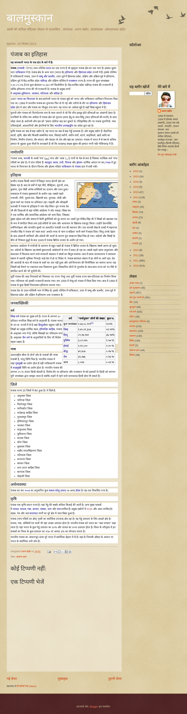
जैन (65, 356)
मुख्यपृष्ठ (63, 679)
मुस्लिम (66, 340)
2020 (136, 171)
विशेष (131, 340)
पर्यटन (132, 316)
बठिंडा (57, 93)
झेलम (79, 162)
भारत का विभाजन (26, 98)
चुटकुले (132, 307)
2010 (136, 265)
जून (134, 227)
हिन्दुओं (41, 324)
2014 (136, 197)
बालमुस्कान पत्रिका (137, 321)
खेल (131, 302)
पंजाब (78, 166)
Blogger (94, 706)
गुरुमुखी (19, 363)
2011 (136, 260)
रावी (61, 162)
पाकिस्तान (20, 72)
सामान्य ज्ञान (21, 556)
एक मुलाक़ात (134, 287)
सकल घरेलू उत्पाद (57, 490)
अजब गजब (134, 283)
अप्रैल (135, 233)
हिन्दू (65, 334)
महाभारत (133, 331)
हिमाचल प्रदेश (85, 72)
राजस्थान (73, 80)
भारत (48, 68)
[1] (92, 323)
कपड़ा (89, 508)
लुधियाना (26, 93)
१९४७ (107, 162)
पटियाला (44, 93)
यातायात (33, 513)
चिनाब (68, 162)
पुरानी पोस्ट (115, 679)
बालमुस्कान (30, 18)
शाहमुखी (17, 367)
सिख (65, 329)
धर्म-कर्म (132, 311)
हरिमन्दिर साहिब (47, 329)
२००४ (27, 490)
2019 (136, 176)
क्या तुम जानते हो (136, 297)
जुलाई (135, 222)
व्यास (55, 162)
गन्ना (29, 508)
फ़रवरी (135, 238)
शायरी (131, 345)
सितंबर (135, 212)
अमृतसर (17, 93)
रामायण (132, 335)
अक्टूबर (135, 206)
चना (50, 508)
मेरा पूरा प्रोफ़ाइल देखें (167, 154)
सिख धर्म (15, 316)
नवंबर (135, 201)
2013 (136, 250)
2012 (136, 255)
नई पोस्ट (12, 679)
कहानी (132, 292)
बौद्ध (65, 351)
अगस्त (135, 217)
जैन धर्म (26, 337)
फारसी (27, 158)
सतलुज (48, 162)
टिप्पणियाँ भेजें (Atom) (26, 686)
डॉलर (78, 490)
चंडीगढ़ (43, 80)
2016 (136, 186)
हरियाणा (69, 72)
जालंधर (35, 93)
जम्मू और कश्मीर (47, 76)
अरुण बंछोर (167, 111)
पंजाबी (21, 68)
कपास (23, 508)
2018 (136, 181)
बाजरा (36, 508)
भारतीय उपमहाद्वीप (64, 125)
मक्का (43, 508)
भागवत (132, 326)
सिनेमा (132, 355)
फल (59, 508)
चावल (16, 508)
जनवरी (135, 243)
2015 (136, 192)
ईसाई (66, 345)
